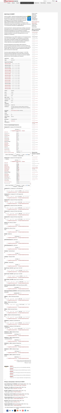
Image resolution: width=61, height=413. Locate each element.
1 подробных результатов (15, 130)
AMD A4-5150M (6, 170)
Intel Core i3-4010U (8, 78)
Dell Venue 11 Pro (17, 401)
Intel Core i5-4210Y (6, 138)
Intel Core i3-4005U (6, 169)
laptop (28, 154)
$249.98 (11, 368)
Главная (8, 2)
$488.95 (11, 376)
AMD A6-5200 (6, 144)
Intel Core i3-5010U (35, 67)
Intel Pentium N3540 (6, 145)
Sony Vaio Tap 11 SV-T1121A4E (19, 395)
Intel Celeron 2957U (6, 166)
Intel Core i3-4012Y (6, 171)
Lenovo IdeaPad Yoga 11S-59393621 (20, 385)
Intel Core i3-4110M (35, 96)
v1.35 (4, 379)
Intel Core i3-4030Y (8, 80)
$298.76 (11, 366)
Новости (17, 2)
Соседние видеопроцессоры (23, 192)
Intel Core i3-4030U (8, 73)
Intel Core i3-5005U (35, 65)
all (25, 154)
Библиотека (37, 2)
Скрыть (23, 130)
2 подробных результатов (12, 192)
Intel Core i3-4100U (8, 88)
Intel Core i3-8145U (35, 32)
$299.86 (11, 371)
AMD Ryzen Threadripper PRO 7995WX (9, 152)
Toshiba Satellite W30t (17, 405)
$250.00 (11, 373)
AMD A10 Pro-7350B (6, 167)
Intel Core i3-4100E (8, 63)
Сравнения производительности (27, 2)
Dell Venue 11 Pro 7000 (18, 388)
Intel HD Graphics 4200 (14, 110)
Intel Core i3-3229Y (35, 111)
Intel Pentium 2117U (6, 168)
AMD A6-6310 (6, 146)
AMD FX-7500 (6, 142)
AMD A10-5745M (6, 174)
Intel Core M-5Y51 (6, 140)
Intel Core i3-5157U (35, 56)
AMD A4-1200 (6, 162)
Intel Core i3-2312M (35, 124)
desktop (19, 155)
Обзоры (13, 2)
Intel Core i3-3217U (35, 133)
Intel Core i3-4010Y (8, 85)
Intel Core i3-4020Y (35, 122)
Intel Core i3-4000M (8, 70)
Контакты (49, 2)
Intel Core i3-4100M (8, 68)
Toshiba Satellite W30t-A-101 (19, 398)
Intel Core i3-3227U (35, 120)
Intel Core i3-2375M (35, 113)
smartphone (14, 155)
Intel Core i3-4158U (8, 75)
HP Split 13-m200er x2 (17, 391)
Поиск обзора (43, 2)
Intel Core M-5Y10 (6, 143)
